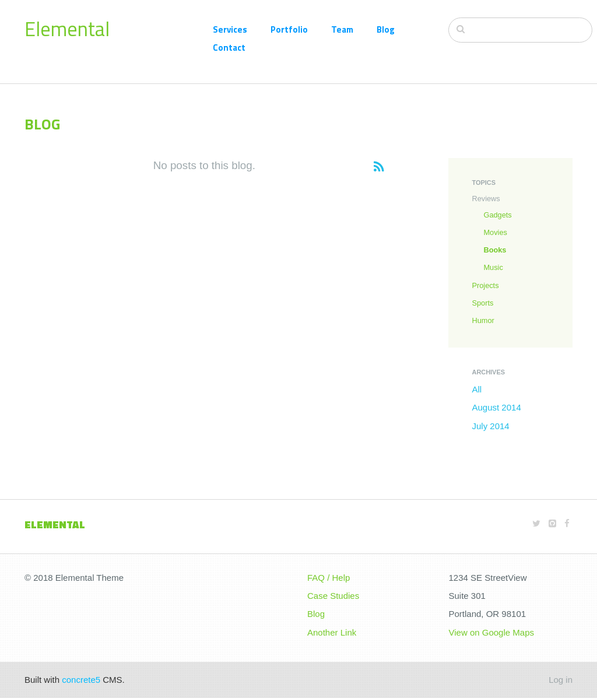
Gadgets (497, 215)
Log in (561, 680)
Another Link (331, 632)
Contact (229, 47)
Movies (495, 232)
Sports (482, 303)
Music (493, 267)
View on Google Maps (491, 632)
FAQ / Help (328, 578)
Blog (386, 29)
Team (342, 29)
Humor (483, 320)
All (477, 389)
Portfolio (289, 29)
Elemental (67, 28)
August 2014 (496, 407)
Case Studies (333, 596)
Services (230, 29)
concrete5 (81, 680)
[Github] (552, 523)
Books (494, 249)
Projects (485, 285)
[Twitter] (536, 523)
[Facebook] (567, 523)
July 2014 (490, 426)
